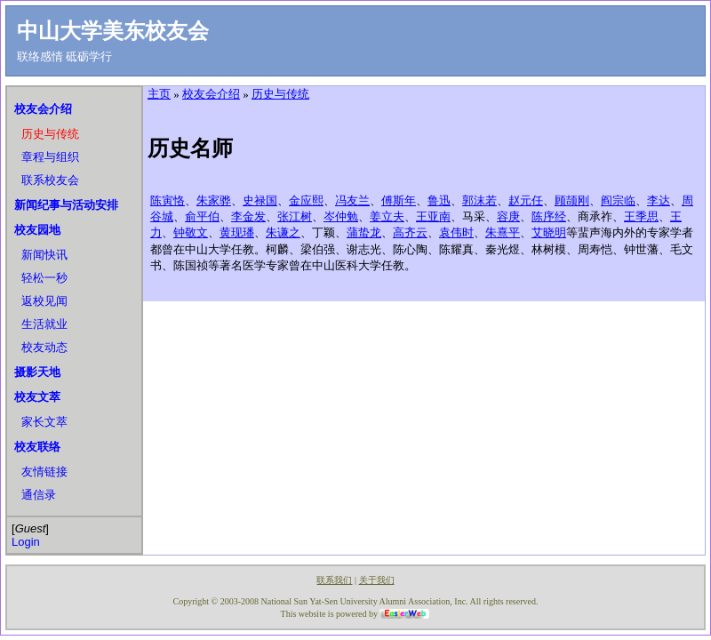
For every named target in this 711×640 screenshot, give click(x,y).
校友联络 (37, 446)
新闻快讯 (44, 254)
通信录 (38, 494)
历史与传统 (50, 133)
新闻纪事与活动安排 (66, 205)
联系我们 (334, 580)
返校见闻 (44, 301)
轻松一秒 (44, 277)
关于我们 (377, 580)
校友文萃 (37, 397)
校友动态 (44, 347)
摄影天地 (37, 372)
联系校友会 (50, 180)
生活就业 (44, 324)
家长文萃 (44, 421)
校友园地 (37, 229)
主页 (159, 93)
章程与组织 (50, 157)
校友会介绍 (43, 109)
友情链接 (44, 471)
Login (26, 541)
